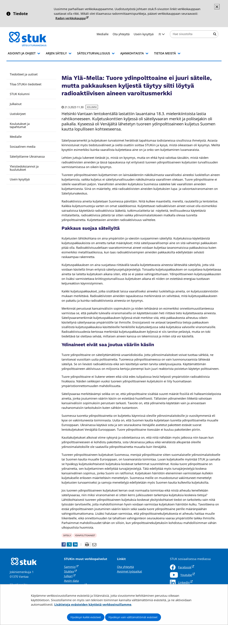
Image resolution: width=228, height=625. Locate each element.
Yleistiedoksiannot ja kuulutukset (24, 168)
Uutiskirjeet (18, 114)
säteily (67, 535)
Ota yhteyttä (121, 34)
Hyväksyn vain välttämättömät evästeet (133, 617)
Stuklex (70, 571)
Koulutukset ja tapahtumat (20, 125)
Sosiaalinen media (22, 147)
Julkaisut (16, 104)
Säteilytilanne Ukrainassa (27, 156)
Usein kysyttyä (144, 34)
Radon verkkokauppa (71, 18)
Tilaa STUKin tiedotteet (25, 84)
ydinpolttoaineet (85, 535)
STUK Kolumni (20, 94)
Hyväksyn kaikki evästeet (85, 617)
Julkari (69, 576)
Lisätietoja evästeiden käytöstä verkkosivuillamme (92, 604)
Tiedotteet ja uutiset (24, 74)
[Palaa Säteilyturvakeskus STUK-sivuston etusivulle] (36, 39)
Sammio (71, 567)
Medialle (103, 34)
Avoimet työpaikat (129, 571)
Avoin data (71, 581)
